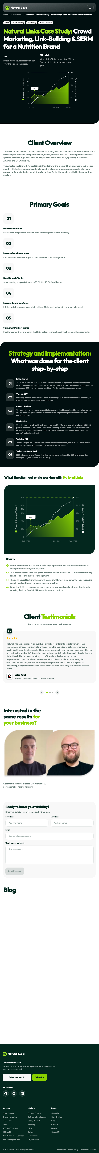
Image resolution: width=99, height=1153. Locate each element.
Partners (54, 1128)
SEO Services (8, 1121)
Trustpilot (66, 624)
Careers (54, 1124)
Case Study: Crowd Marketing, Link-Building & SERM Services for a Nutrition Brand (58, 14)
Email (7, 830)
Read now (13, 955)
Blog (53, 1121)
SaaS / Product (34, 1121)
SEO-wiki (55, 1113)
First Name (9, 817)
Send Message (14, 871)
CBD (30, 1128)
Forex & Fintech (34, 1113)
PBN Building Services (11, 1139)
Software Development (37, 1117)
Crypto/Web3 (33, 1139)
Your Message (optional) (14, 843)
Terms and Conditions (88, 1150)
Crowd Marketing (10, 1117)
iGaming (31, 1124)
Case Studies (56, 1117)
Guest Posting (8, 1113)
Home (5, 14)
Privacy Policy (73, 1150)
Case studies (16, 14)
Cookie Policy (61, 1150)
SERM (5, 1124)
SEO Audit (7, 1132)
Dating (30, 1132)
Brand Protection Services (13, 1136)
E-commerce (33, 1136)
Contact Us (55, 1132)
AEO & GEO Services (11, 1128)
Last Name (55, 817)
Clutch (54, 624)
